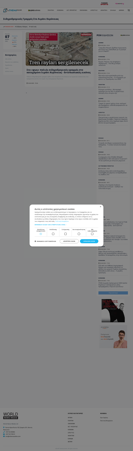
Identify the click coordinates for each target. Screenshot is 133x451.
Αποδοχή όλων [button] (89, 241)
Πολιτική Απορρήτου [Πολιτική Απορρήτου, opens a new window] (62, 221)
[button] (66, 224)
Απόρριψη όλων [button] (69, 241)
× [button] (100, 206)
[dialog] (66, 225)
